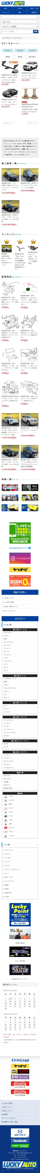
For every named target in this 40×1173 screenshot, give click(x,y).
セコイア (20, 50)
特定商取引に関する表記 (10, 1122)
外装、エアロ (8, 877)
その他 (7, 896)
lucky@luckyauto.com (22, 1159)
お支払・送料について (11, 606)
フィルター (8, 858)
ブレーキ (7, 861)
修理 (20, 12)
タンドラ (32, 50)
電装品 (7, 885)
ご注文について (9, 598)
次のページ (32, 123)
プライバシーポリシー (9, 1118)
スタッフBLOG (20, 954)
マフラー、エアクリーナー (12, 869)
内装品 (7, 889)
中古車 (20, 8)
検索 (35, 31)
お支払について (7, 1111)
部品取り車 (8, 893)
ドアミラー (8, 854)
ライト (7, 873)
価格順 (7, 57)
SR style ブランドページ (20, 972)
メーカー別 (7, 625)
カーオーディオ (9, 881)
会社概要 (5, 1114)
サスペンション (9, 850)
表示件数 (32, 57)
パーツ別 (6, 845)
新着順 (20, 57)
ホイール (7, 865)
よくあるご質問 (9, 602)
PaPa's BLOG (20, 936)
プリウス (7, 50)
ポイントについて (9, 611)
